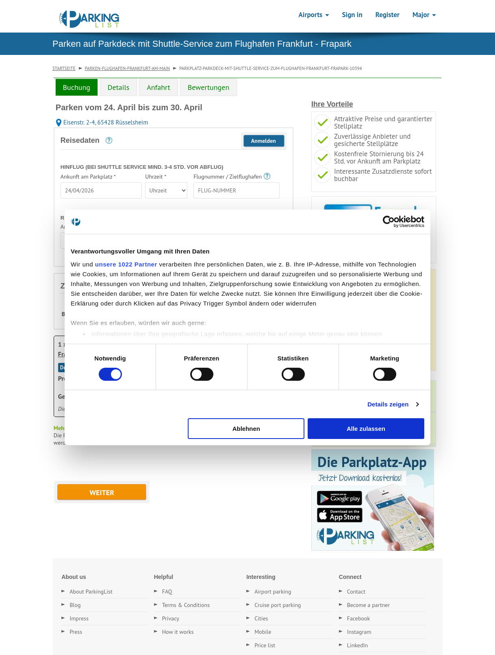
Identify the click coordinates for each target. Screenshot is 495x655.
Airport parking (272, 591)
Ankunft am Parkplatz (88, 176)
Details (119, 87)
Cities (261, 618)
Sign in (352, 14)
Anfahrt (158, 87)
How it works (178, 631)
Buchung (76, 87)
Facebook (358, 618)
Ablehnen (246, 428)
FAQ (167, 591)
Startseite (64, 68)
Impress (79, 618)
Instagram (359, 631)
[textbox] (101, 190)
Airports (314, 14)
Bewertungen (209, 87)
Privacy (170, 618)
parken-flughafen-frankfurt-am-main (127, 68)
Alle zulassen (366, 428)
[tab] (76, 87)
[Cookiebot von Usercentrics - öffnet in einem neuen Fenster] (388, 222)
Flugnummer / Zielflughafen (227, 176)
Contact (356, 591)
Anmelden (263, 140)
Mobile (262, 631)
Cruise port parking (277, 605)
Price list (264, 645)
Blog (74, 605)
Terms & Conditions (186, 605)
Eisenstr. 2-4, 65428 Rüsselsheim (102, 122)
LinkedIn (357, 645)
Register (387, 14)
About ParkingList (91, 591)
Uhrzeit (155, 176)
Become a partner (368, 605)
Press (75, 631)
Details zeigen (387, 404)
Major (424, 14)
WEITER (102, 492)
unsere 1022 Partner (126, 263)
